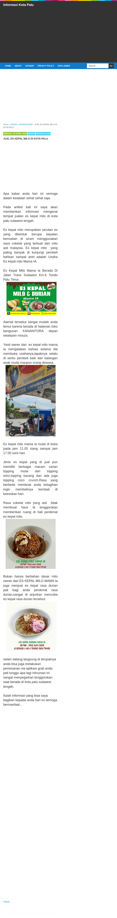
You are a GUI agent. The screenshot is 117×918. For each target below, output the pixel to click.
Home (8, 66)
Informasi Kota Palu (18, 5)
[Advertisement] (60, 34)
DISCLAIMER (64, 66)
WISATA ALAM (43, 134)
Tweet (6, 901)
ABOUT (18, 66)
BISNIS (31, 134)
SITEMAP (29, 66)
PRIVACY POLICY (46, 66)
